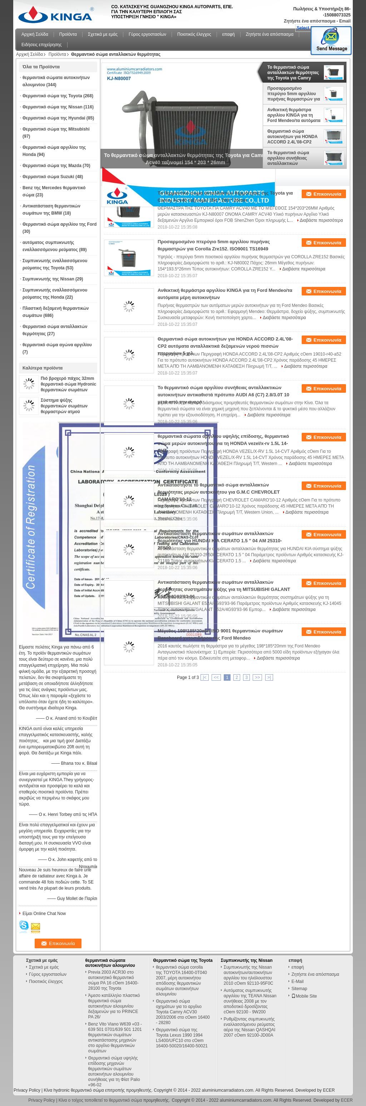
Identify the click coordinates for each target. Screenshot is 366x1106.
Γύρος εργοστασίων (147, 34)
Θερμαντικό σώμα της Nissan (53, 106)
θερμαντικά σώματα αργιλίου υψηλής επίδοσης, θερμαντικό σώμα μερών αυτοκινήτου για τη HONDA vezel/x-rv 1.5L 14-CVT (223, 443)
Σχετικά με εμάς (103, 34)
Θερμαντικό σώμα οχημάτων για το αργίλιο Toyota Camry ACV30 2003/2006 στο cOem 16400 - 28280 (183, 1012)
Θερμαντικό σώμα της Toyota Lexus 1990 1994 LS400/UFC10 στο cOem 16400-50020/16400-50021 (182, 1037)
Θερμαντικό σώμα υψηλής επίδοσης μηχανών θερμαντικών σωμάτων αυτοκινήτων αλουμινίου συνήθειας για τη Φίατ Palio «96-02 (114, 1071)
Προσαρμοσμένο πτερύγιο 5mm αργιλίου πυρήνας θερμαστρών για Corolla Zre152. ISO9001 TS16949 (293, 94)
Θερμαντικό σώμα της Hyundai (54, 118)
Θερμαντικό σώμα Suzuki (48, 176)
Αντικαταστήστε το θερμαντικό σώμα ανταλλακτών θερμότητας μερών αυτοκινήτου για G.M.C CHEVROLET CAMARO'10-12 (219, 492)
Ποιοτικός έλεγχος (194, 34)
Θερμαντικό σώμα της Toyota (52, 95)
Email (345, 21)
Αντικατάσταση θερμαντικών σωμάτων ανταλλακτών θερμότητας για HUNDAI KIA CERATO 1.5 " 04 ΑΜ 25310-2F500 (220, 540)
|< (204, 677)
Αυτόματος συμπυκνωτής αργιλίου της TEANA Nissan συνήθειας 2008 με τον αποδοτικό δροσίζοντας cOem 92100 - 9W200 (250, 1001)
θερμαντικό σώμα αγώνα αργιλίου (57, 344)
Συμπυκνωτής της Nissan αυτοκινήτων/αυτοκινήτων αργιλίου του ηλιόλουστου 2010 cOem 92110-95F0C (248, 975)
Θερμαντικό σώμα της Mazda (52, 165)
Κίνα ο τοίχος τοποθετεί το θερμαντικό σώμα (100, 1100)
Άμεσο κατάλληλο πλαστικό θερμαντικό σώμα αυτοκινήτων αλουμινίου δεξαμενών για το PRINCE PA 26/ (114, 1006)
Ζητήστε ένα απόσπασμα (309, 21)
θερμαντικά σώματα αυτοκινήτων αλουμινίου (110, 963)
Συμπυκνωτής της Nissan (48, 279)
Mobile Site (304, 996)
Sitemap (299, 988)
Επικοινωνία (327, 194)
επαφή (228, 34)
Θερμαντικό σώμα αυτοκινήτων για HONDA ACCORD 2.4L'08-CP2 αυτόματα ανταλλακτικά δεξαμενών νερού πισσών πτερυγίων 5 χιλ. (294, 137)
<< (216, 677)
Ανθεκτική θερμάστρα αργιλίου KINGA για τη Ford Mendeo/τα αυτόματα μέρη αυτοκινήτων (294, 115)
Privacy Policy (27, 1090)
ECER (329, 1090)
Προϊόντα (68, 34)
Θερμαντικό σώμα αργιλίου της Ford (60, 224)
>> (257, 677)
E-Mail (297, 981)
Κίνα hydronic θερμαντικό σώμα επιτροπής (84, 1090)
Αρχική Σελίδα (34, 34)
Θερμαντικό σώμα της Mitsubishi (56, 129)
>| (269, 677)
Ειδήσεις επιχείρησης (41, 44)
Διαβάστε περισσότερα (321, 220)
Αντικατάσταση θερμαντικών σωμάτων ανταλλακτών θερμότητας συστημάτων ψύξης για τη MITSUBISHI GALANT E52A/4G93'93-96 (224, 589)
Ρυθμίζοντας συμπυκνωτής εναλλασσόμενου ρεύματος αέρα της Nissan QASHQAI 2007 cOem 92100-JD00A (250, 1027)
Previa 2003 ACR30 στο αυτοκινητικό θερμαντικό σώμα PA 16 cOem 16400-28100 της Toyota (113, 980)
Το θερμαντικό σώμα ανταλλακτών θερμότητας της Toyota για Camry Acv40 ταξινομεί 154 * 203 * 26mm (293, 72)
